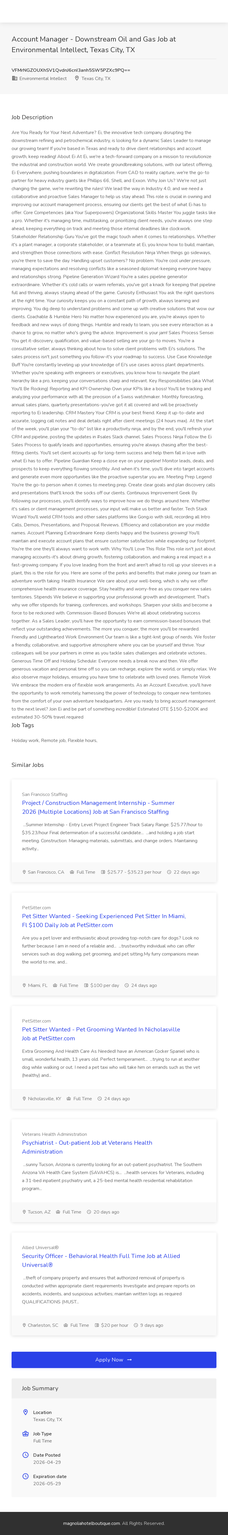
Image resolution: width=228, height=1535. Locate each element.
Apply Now (114, 1359)
